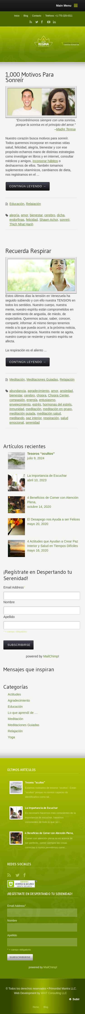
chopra (41, 395)
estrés (36, 404)
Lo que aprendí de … (23, 713)
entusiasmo (47, 400)
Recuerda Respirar (28, 251)
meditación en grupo (57, 409)
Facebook (41, 22)
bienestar (36, 215)
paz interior (33, 418)
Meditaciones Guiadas (42, 379)
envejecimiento (20, 404)
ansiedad (66, 391)
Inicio (16, 16)
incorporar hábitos (45, 161)
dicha (60, 215)
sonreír (64, 219)
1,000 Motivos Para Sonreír (29, 77)
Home (36, 1007)
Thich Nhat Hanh (21, 224)
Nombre (9, 602)
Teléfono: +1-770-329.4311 (59, 16)
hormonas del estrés (57, 404)
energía (32, 400)
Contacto (36, 16)
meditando (17, 418)
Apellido (9, 617)
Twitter (35, 22)
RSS (29, 22)
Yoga (11, 737)
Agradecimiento (19, 700)
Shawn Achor (48, 219)
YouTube (47, 22)
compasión (17, 400)
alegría (14, 215)
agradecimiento (38, 391)
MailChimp (50, 656)
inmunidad (17, 409)
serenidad (33, 422)
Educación (17, 204)
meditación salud (49, 413)
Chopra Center (58, 395)
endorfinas (17, 219)
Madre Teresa (66, 129)
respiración (51, 418)
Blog (26, 16)
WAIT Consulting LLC (54, 993)
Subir (76, 999)
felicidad (32, 219)
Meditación (17, 379)
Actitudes (14, 694)
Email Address (14, 587)
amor (24, 215)
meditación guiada (22, 413)
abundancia (18, 391)
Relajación (33, 204)
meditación (33, 409)
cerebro (49, 215)
